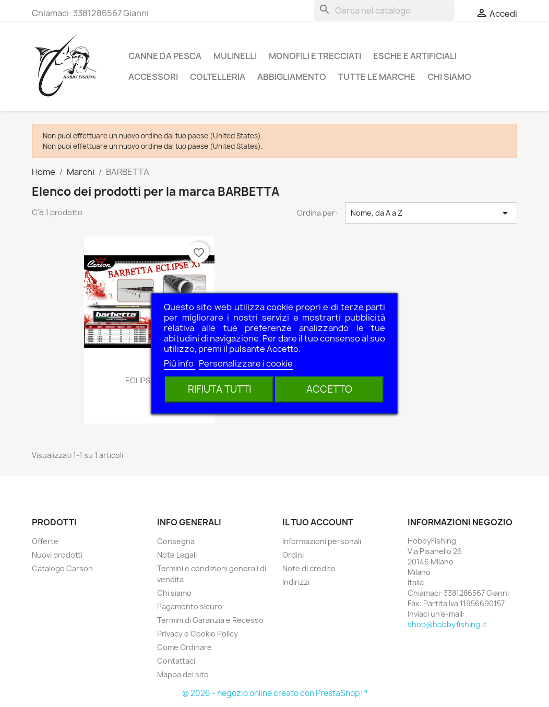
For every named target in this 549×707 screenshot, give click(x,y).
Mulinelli (235, 56)
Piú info (179, 363)
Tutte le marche (376, 77)
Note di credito (309, 568)
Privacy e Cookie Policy (197, 634)
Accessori (153, 77)
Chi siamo (449, 77)
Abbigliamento (291, 77)
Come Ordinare (184, 647)
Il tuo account (317, 522)
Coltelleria (217, 77)
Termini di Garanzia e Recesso (210, 620)
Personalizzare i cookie (246, 363)
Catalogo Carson (62, 568)
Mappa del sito (183, 674)
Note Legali (177, 555)
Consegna (176, 541)
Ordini (293, 555)
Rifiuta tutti (219, 389)
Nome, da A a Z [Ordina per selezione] (431, 213)
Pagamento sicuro (189, 606)
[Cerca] (384, 10)
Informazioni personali (321, 541)
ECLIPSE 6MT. (149, 380)
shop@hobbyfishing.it (447, 624)
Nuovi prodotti (57, 555)
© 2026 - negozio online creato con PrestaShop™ (274, 693)
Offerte (45, 541)
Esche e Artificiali (415, 56)
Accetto (329, 389)
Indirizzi (295, 582)
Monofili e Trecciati (315, 56)
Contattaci (176, 661)
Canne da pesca (164, 56)
